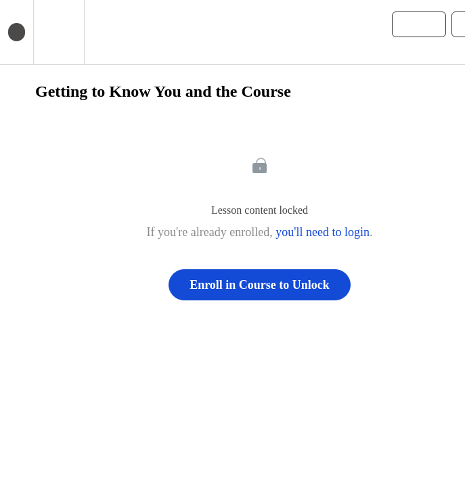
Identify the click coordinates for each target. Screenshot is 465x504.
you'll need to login (322, 232)
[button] (101, 32)
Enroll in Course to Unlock (260, 285)
